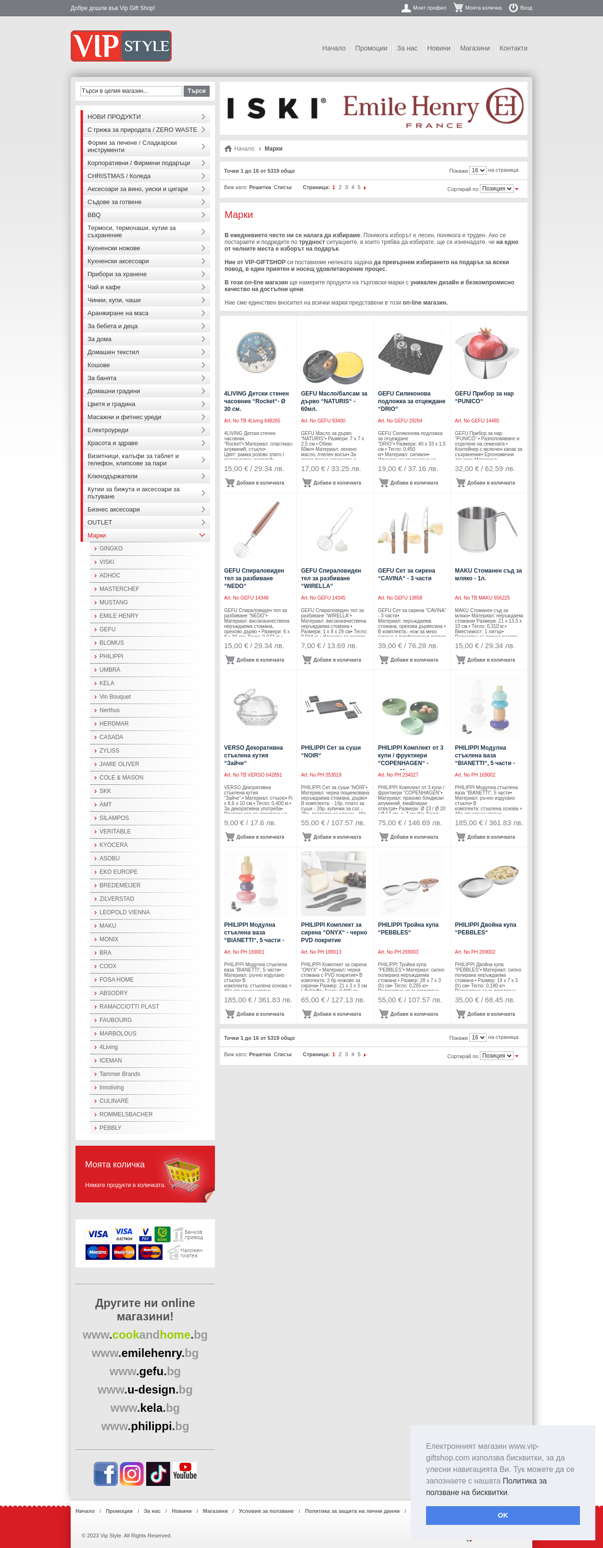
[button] (513, 1493)
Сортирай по (462, 189)
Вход (526, 8)
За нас (407, 48)
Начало (334, 48)
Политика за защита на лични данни (352, 1511)
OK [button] (503, 1515)
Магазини (475, 48)
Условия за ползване (266, 1511)
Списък (282, 187)
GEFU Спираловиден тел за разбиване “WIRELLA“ (331, 578)
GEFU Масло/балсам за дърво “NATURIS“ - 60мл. (334, 401)
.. (145, 1334)
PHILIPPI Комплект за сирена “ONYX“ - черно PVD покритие (334, 932)
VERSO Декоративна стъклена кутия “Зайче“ (253, 755)
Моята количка (483, 8)
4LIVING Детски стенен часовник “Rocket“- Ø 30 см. (256, 401)
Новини (439, 48)
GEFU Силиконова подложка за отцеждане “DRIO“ (412, 401)
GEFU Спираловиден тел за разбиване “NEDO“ (254, 578)
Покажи (459, 171)
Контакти (514, 48)
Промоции (371, 48)
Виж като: (236, 187)
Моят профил (429, 8)
